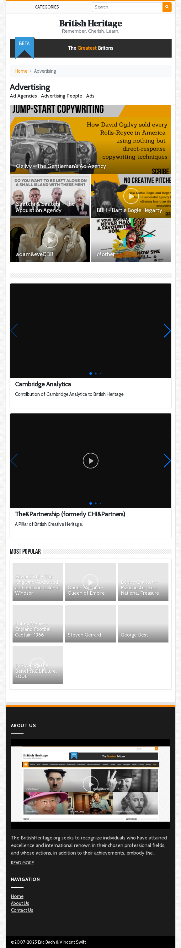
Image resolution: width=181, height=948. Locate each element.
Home (21, 71)
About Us (20, 903)
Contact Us (22, 910)
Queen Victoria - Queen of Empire (86, 590)
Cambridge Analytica (43, 384)
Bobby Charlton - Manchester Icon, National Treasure (140, 587)
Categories (47, 6)
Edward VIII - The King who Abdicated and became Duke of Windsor (37, 585)
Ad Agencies (23, 96)
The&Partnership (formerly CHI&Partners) (70, 514)
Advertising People (61, 96)
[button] (167, 331)
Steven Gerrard (84, 635)
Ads (90, 96)
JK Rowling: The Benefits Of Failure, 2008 (36, 670)
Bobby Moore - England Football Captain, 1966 (33, 629)
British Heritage (90, 23)
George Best (134, 635)
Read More (22, 863)
